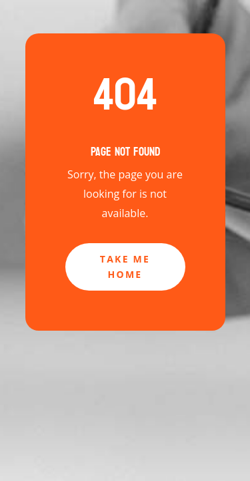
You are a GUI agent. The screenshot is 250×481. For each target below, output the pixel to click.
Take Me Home (125, 267)
